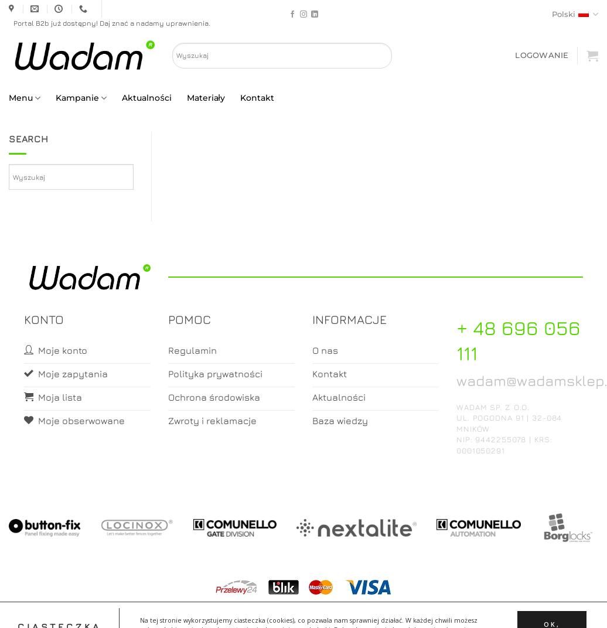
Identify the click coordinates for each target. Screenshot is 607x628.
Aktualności (146, 98)
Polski (575, 14)
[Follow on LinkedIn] (314, 15)
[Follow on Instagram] (303, 15)
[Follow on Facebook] (292, 15)
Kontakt (257, 98)
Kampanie (81, 98)
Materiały (206, 98)
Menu (24, 98)
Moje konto (285, 608)
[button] (541, 55)
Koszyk (331, 608)
